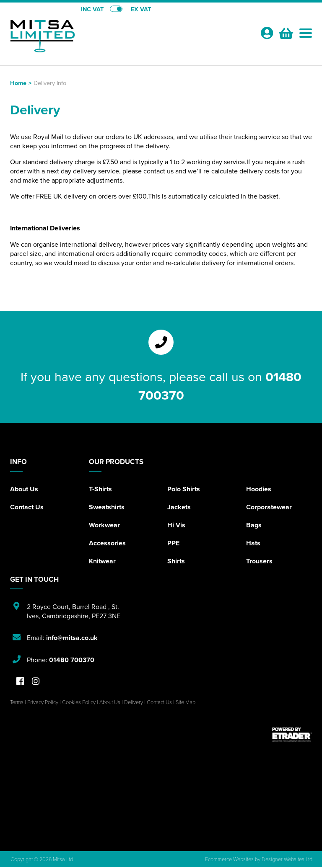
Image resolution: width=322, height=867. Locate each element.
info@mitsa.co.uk (72, 638)
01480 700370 (71, 660)
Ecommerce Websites (229, 859)
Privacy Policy (42, 702)
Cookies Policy (79, 702)
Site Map (185, 702)
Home (18, 82)
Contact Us (27, 507)
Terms (16, 702)
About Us (24, 489)
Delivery (133, 702)
